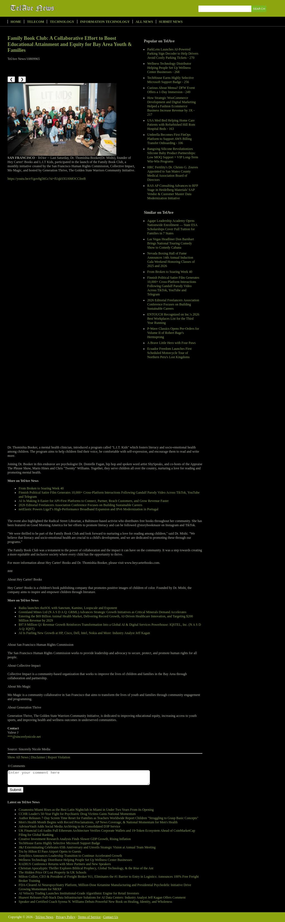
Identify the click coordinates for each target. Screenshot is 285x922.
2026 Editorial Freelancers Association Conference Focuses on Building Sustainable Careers (173, 304)
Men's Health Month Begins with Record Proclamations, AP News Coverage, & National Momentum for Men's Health (98, 822)
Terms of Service (89, 917)
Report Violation (59, 757)
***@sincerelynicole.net (24, 737)
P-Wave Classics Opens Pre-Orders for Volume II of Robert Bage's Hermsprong (173, 333)
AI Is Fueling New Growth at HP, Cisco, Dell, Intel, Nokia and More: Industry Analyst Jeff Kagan (84, 633)
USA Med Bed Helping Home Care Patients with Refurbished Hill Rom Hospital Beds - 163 (171, 124)
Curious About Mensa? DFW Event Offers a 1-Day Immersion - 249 (171, 90)
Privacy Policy (65, 917)
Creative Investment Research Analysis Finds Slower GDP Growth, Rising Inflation (75, 839)
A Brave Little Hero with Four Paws (171, 343)
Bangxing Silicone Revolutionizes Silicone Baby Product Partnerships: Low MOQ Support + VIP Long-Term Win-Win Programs (172, 155)
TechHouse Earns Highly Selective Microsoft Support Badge (59, 843)
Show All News (18, 757)
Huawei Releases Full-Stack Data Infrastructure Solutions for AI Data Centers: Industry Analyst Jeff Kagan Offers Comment (102, 897)
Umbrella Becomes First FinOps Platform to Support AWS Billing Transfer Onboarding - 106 (169, 139)
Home (16, 22)
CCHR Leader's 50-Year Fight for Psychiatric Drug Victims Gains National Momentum (77, 814)
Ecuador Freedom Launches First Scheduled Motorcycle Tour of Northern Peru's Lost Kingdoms (169, 353)
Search (259, 15)
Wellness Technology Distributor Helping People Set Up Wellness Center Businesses (75, 860)
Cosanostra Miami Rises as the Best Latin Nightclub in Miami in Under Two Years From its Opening (86, 810)
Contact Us (110, 917)
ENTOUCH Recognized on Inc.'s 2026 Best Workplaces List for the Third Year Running (173, 318)
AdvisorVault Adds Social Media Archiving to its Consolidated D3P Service (69, 826)
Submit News (171, 22)
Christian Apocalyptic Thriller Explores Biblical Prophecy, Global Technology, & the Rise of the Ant (86, 868)
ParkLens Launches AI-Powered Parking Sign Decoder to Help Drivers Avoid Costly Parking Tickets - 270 (172, 53)
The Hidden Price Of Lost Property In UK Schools (52, 872)
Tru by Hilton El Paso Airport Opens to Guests (50, 851)
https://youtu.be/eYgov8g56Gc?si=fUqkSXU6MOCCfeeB (47, 179)
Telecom (35, 22)
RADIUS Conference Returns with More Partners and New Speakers (65, 864)
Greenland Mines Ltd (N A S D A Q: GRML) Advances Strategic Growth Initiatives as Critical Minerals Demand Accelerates (102, 612)
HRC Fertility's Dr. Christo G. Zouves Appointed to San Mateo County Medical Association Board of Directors (172, 173)
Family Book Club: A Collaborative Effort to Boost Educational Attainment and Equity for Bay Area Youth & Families (70, 44)
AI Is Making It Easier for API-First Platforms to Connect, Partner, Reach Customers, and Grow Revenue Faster (94, 501)
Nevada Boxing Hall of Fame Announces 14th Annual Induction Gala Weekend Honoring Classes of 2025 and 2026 (171, 259)
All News (144, 22)
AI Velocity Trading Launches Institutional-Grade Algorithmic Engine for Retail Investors (79, 893)
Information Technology (105, 22)
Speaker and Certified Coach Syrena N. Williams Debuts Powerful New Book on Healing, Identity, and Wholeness (95, 902)
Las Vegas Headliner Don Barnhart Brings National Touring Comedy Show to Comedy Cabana (170, 243)
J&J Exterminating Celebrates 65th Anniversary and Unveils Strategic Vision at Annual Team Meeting (87, 847)
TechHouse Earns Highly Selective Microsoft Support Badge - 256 (170, 80)
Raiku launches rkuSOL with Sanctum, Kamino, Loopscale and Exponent (68, 608)
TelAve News (48, 8)
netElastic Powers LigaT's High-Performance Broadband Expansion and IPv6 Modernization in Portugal (88, 509)
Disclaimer (38, 757)
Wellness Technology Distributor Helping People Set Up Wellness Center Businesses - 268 (169, 68)
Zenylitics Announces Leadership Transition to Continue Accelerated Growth (70, 856)
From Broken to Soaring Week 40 (169, 272)
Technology (62, 22)
